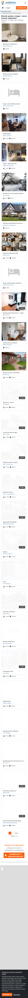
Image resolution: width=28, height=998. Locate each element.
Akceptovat (7, 995)
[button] (16, 833)
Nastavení (16, 995)
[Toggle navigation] (25, 3)
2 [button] (12, 833)
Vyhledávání (21, 8)
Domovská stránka (6, 11)
